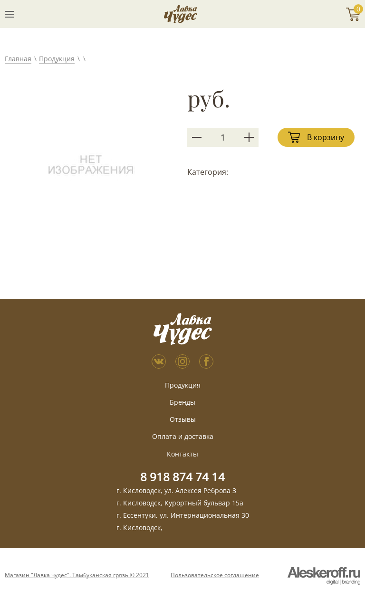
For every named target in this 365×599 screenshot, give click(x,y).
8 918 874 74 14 (182, 477)
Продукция (57, 58)
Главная (18, 58)
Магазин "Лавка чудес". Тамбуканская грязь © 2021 (77, 575)
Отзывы (183, 419)
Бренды (182, 402)
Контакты (182, 453)
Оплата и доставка (182, 436)
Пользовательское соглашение (215, 575)
